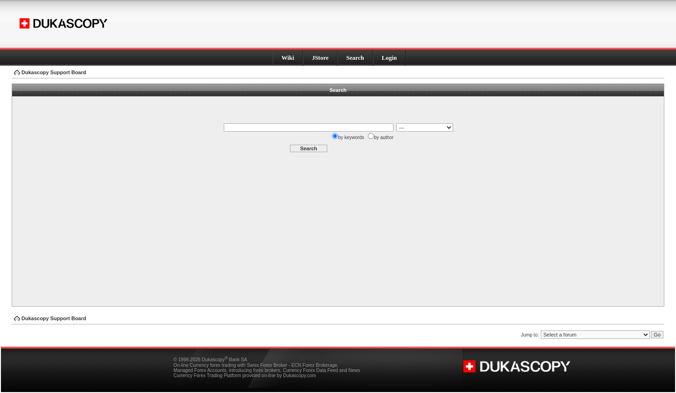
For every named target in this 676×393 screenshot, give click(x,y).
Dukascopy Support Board (53, 72)
